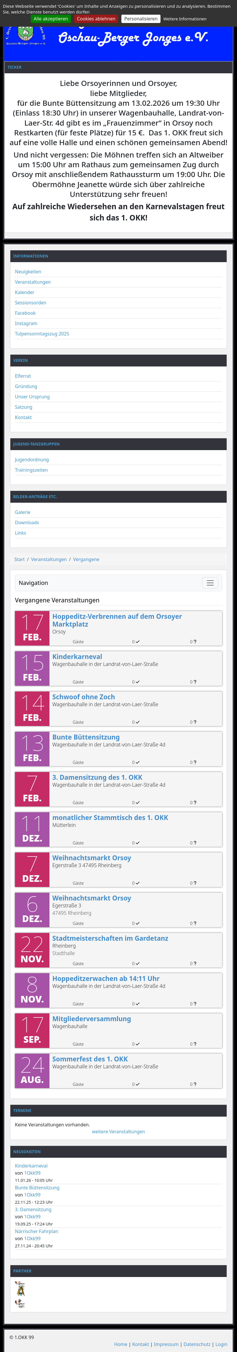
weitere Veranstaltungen (118, 1131)
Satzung (24, 407)
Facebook (25, 313)
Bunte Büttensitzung (86, 737)
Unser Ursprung (32, 396)
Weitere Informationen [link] (185, 19)
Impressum (166, 1344)
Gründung (26, 386)
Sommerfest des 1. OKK (90, 1059)
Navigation (33, 583)
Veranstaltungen (33, 282)
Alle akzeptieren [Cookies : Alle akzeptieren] (51, 19)
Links (20, 533)
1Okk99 (32, 1173)
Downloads (27, 522)
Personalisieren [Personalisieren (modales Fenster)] (141, 19)
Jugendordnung (32, 459)
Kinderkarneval (77, 656)
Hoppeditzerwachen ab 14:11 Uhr (106, 978)
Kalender (24, 292)
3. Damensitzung (33, 1209)
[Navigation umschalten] (210, 583)
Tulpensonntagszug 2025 (42, 334)
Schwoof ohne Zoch (83, 696)
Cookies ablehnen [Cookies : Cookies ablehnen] (96, 19)
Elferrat (23, 376)
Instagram (26, 323)
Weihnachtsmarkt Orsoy (91, 857)
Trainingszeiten (31, 470)
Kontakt (23, 417)
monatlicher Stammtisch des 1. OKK (110, 817)
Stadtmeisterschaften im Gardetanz (110, 938)
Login (221, 1344)
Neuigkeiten (28, 271)
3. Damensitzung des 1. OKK (97, 777)
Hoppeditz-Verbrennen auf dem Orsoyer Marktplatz (117, 620)
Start (19, 559)
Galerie (22, 512)
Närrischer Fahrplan (36, 1231)
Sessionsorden (30, 302)
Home (120, 1344)
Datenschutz (197, 1344)
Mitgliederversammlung (91, 1018)
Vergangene (86, 559)
